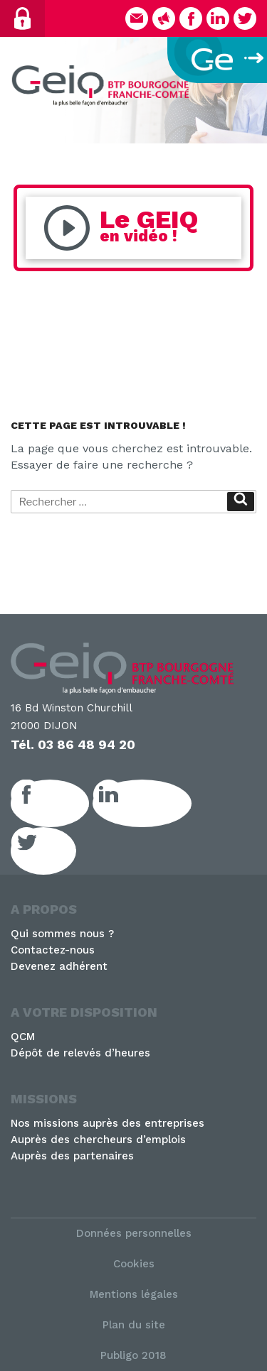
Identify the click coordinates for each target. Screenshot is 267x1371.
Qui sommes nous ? (62, 933)
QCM (23, 1036)
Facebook (65, 803)
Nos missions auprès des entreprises (107, 1123)
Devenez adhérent (59, 966)
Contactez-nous (53, 950)
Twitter (59, 850)
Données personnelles (134, 1233)
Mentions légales (134, 1294)
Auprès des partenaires (72, 1155)
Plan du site (134, 1324)
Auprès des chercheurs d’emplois (98, 1139)
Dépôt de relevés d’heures (80, 1053)
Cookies (134, 1263)
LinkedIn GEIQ (158, 803)
